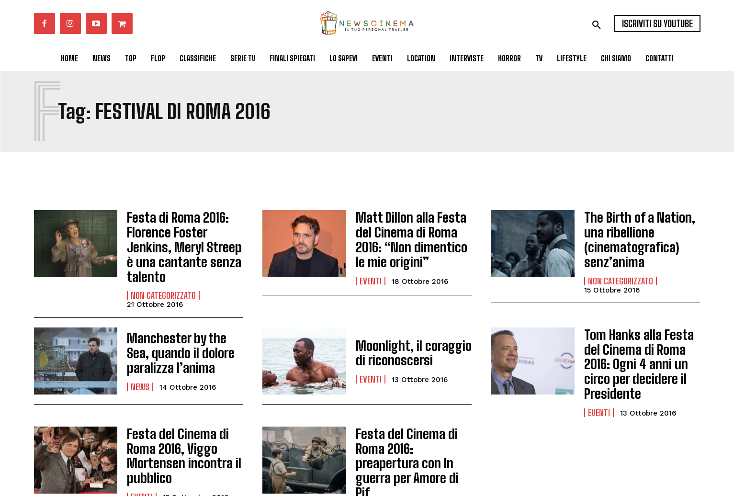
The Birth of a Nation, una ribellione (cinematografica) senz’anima (642, 235)
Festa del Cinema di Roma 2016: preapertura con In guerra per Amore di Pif (414, 416)
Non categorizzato (163, 272)
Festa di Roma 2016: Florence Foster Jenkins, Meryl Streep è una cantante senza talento (181, 235)
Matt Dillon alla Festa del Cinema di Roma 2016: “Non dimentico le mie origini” (411, 235)
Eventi (371, 273)
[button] (596, 24)
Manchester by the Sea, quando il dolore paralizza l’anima (185, 329)
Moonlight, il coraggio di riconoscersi (410, 329)
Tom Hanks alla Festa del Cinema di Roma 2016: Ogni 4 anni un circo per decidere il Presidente (640, 329)
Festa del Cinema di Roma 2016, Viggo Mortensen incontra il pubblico (185, 416)
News (140, 360)
